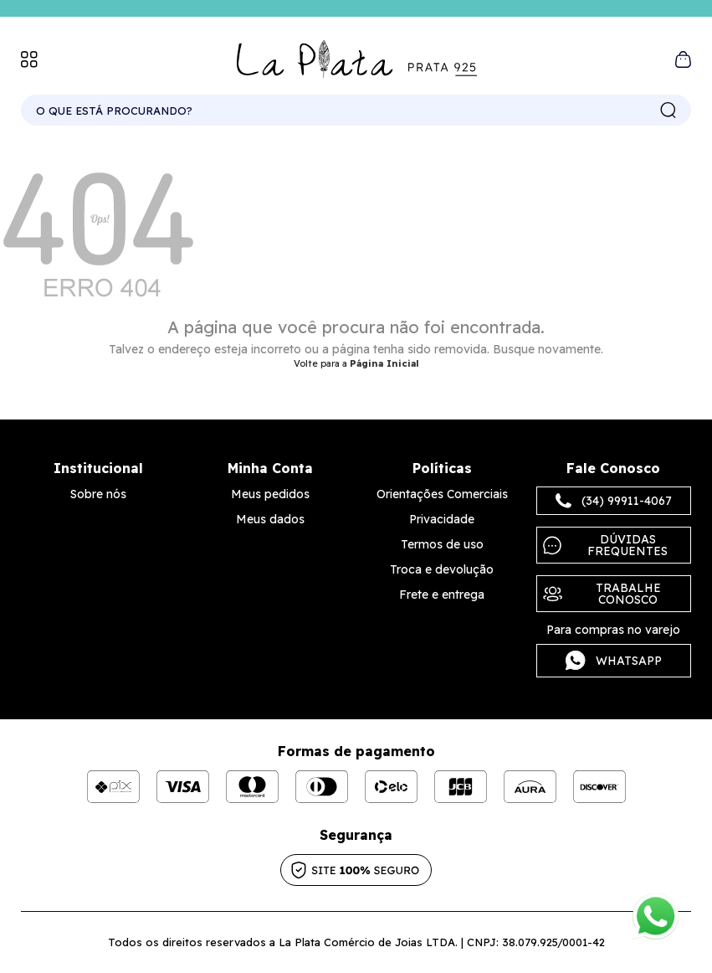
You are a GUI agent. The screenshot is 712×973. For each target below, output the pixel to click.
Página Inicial (384, 363)
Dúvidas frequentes (605, 545)
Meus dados (270, 519)
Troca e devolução (442, 569)
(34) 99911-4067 (614, 500)
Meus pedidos (270, 494)
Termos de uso (442, 544)
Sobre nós (98, 494)
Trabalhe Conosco (602, 593)
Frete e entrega (441, 594)
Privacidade (441, 519)
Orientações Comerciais (442, 494)
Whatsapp (614, 661)
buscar (668, 110)
